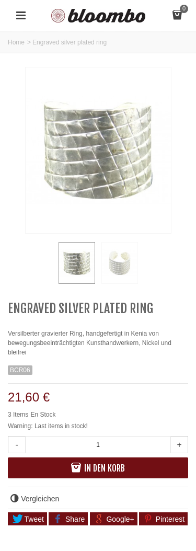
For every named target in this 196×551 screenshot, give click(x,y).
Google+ (114, 519)
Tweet (28, 519)
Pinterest (164, 519)
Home (16, 42)
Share (69, 519)
